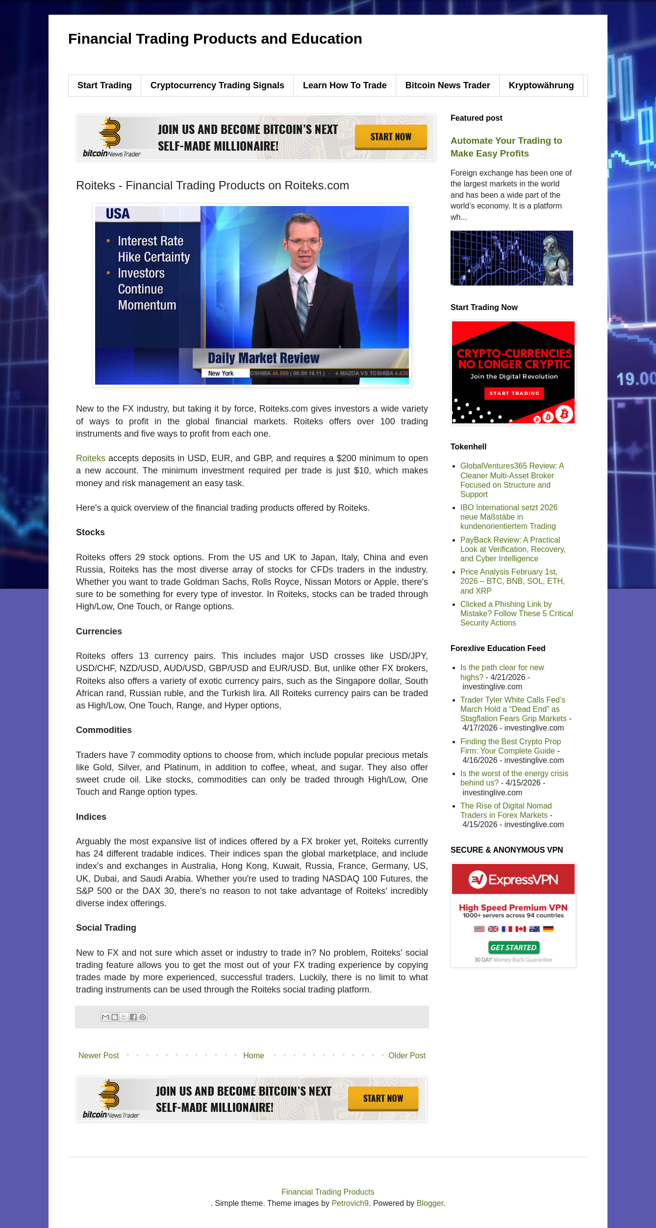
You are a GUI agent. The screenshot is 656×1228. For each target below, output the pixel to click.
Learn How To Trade (345, 85)
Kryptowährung (541, 85)
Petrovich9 (350, 1203)
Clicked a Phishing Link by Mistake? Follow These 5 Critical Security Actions (516, 613)
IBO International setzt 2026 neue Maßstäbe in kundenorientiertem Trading (508, 516)
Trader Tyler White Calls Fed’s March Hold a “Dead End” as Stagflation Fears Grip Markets (513, 709)
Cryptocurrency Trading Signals (217, 85)
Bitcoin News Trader (447, 85)
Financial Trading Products (327, 1192)
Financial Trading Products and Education (215, 38)
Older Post (407, 1055)
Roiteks (90, 458)
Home (253, 1055)
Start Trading (104, 85)
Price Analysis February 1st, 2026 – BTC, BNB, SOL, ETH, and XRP (512, 581)
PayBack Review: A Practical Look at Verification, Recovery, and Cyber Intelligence (513, 549)
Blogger (430, 1203)
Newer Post (98, 1055)
